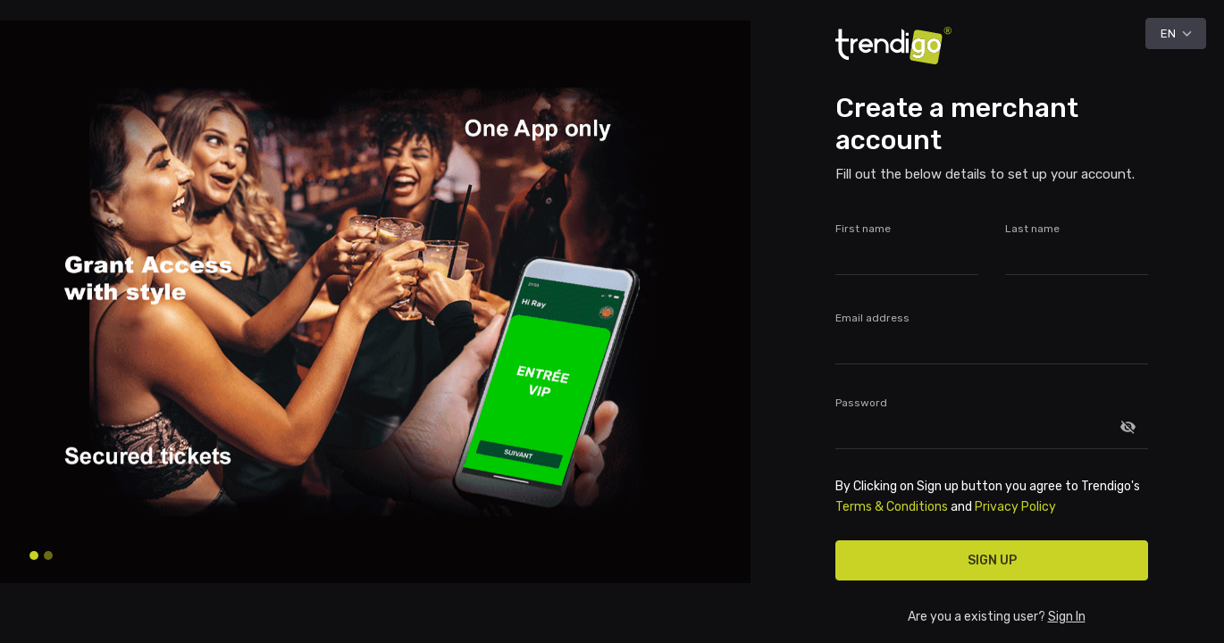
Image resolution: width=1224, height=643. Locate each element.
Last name (1032, 228)
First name (863, 228)
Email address (872, 318)
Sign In (1067, 616)
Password (861, 403)
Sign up (992, 560)
